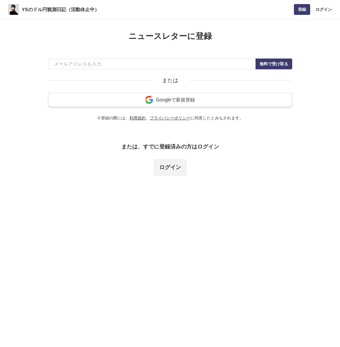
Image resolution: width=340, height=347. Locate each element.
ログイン (324, 9)
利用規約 (137, 118)
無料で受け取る (274, 64)
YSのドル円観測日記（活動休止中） (60, 9)
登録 (302, 9)
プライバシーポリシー (170, 118)
